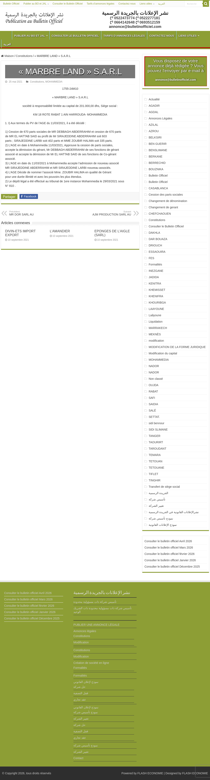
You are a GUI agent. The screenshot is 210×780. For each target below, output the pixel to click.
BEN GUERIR (158, 143)
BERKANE (155, 156)
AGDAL (153, 112)
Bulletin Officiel (11, 3)
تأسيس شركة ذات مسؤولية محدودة (94, 601)
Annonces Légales (160, 118)
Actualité (154, 99)
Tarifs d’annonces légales (100, 3)
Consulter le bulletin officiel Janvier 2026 (170, 560)
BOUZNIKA (156, 169)
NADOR (154, 366)
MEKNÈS (155, 334)
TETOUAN (155, 461)
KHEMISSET (157, 289)
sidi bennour (156, 423)
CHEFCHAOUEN (160, 213)
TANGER (154, 436)
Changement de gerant (163, 207)
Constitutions (24, 56)
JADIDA (154, 277)
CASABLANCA (158, 188)
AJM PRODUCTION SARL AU (110, 213)
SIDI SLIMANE (160, 429)
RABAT (153, 391)
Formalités (155, 264)
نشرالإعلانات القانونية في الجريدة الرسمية (174, 512)
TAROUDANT (158, 448)
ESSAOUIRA (157, 251)
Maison (7, 56)
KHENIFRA (156, 296)
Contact (78, 758)
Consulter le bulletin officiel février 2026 (169, 554)
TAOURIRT (157, 442)
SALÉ (152, 410)
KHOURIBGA (157, 302)
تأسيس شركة (157, 499)
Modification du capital (163, 353)
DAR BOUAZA (158, 239)
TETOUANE (156, 467)
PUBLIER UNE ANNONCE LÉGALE (96, 624)
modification (156, 340)
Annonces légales (84, 631)
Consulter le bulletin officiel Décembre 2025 (172, 566)
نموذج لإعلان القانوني (85, 682)
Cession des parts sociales (166, 194)
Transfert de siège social (164, 486)
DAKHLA (154, 232)
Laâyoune (155, 315)
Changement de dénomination (168, 201)
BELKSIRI (155, 137)
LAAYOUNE (156, 309)
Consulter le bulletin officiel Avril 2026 (168, 541)
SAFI (152, 397)
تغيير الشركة (156, 505)
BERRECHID (157, 162)
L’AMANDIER (60, 231)
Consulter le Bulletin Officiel (67, 3)
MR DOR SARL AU (30, 213)
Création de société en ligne (91, 662)
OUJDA (153, 385)
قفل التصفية (80, 693)
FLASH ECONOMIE (150, 773)
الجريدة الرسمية (158, 493)
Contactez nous (127, 3)
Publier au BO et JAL (34, 3)
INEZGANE (156, 270)
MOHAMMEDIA (53, 81)
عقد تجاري (79, 699)
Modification (81, 642)
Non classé (156, 378)
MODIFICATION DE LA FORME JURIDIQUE (177, 347)
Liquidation (156, 321)
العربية (161, 3)
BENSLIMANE (158, 150)
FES (151, 258)
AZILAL (153, 124)
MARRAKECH (158, 328)
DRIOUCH (155, 245)
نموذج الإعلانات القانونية (163, 524)
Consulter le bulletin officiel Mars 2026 (168, 547)
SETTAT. (154, 416)
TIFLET (153, 474)
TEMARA (156, 455)
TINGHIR (155, 480)
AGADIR (154, 105)
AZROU (154, 131)
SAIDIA (153, 404)
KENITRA (155, 283)
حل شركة (79, 686)
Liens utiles (146, 3)
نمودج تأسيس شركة (161, 518)
